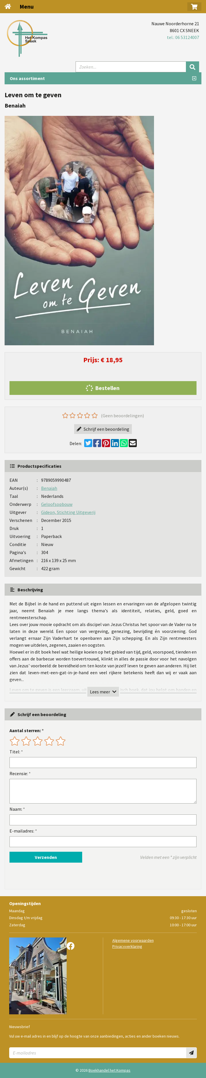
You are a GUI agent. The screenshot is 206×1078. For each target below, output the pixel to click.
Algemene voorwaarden (133, 940)
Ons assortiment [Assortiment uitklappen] (27, 78)
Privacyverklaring (127, 946)
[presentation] (46, 875)
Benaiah (49, 488)
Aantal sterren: (25, 730)
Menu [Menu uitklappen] (27, 6)
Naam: (15, 809)
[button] (194, 6)
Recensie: (18, 773)
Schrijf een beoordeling (103, 429)
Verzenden (46, 857)
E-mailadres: (21, 831)
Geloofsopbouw (56, 504)
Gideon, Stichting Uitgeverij (68, 512)
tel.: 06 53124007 (183, 37)
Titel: (14, 752)
